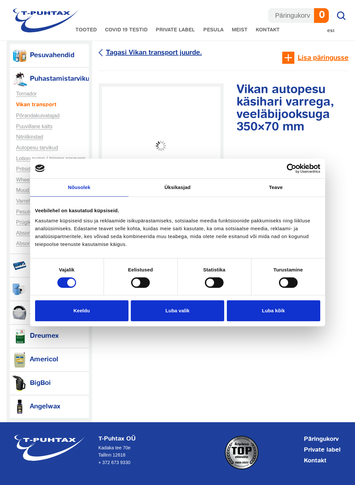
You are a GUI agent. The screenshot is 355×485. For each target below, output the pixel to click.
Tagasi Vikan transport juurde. (154, 52)
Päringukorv (321, 439)
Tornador (26, 93)
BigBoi (31, 383)
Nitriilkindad (29, 137)
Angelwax (35, 406)
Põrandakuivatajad (38, 115)
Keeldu (81, 310)
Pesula (213, 29)
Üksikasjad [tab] (177, 187)
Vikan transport (36, 105)
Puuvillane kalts (34, 126)
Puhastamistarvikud (52, 79)
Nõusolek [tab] (79, 187)
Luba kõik (273, 310)
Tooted (86, 29)
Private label (175, 29)
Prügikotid (27, 222)
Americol (34, 359)
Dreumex (35, 336)
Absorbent (28, 233)
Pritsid (23, 169)
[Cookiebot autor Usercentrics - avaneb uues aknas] (291, 168)
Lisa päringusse (323, 58)
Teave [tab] (276, 187)
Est (331, 30)
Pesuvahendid (42, 55)
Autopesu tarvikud (37, 147)
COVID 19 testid (126, 29)
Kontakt (268, 29)
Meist (239, 29)
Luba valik (177, 310)
